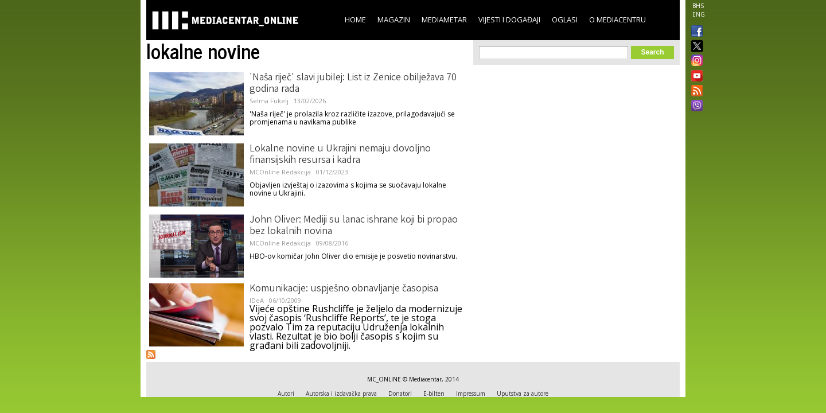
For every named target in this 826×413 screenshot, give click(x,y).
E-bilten (434, 393)
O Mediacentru (617, 19)
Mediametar (444, 19)
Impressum (470, 393)
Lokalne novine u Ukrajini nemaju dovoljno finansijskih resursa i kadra (340, 155)
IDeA (257, 300)
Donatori (400, 393)
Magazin (393, 19)
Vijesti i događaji (509, 19)
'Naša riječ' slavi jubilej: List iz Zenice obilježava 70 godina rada (353, 84)
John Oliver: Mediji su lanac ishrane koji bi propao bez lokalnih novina (354, 226)
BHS (698, 6)
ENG (698, 14)
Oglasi (565, 19)
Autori (286, 393)
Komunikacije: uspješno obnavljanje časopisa (344, 289)
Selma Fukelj (269, 100)
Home (355, 19)
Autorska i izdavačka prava (341, 393)
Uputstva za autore (522, 393)
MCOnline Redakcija (280, 171)
